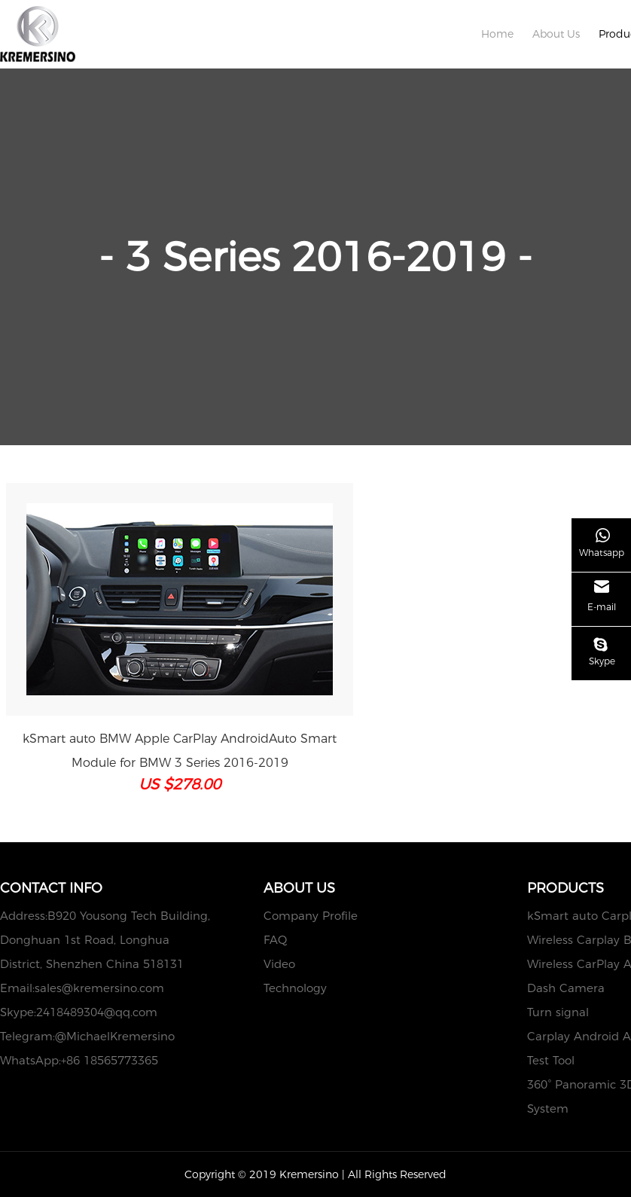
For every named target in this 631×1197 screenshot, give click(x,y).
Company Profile (311, 915)
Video (279, 964)
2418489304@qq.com (96, 1012)
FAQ (275, 940)
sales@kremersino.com (99, 988)
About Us (556, 34)
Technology (295, 988)
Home (497, 34)
